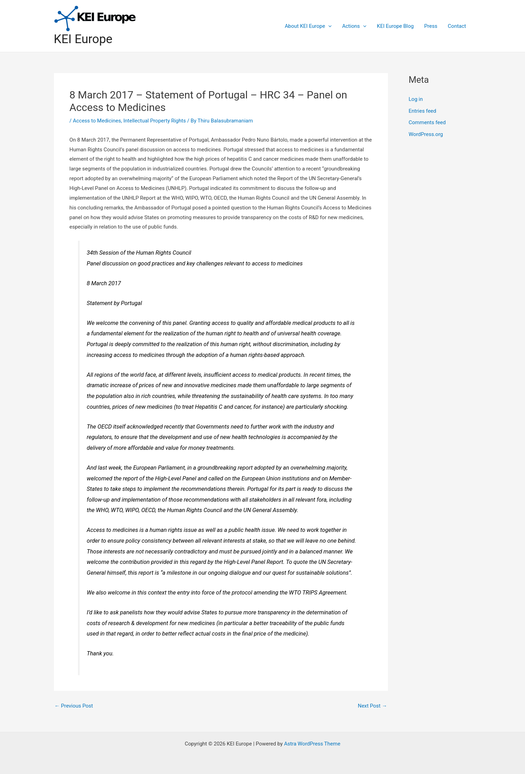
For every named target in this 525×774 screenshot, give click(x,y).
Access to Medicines (97, 121)
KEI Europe (83, 39)
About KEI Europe (308, 26)
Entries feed (422, 111)
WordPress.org (426, 134)
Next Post (372, 706)
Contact (457, 26)
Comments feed (427, 122)
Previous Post (74, 706)
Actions (354, 26)
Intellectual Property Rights (154, 121)
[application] (328, 26)
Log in (416, 99)
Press (430, 26)
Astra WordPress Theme (312, 744)
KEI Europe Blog (395, 26)
